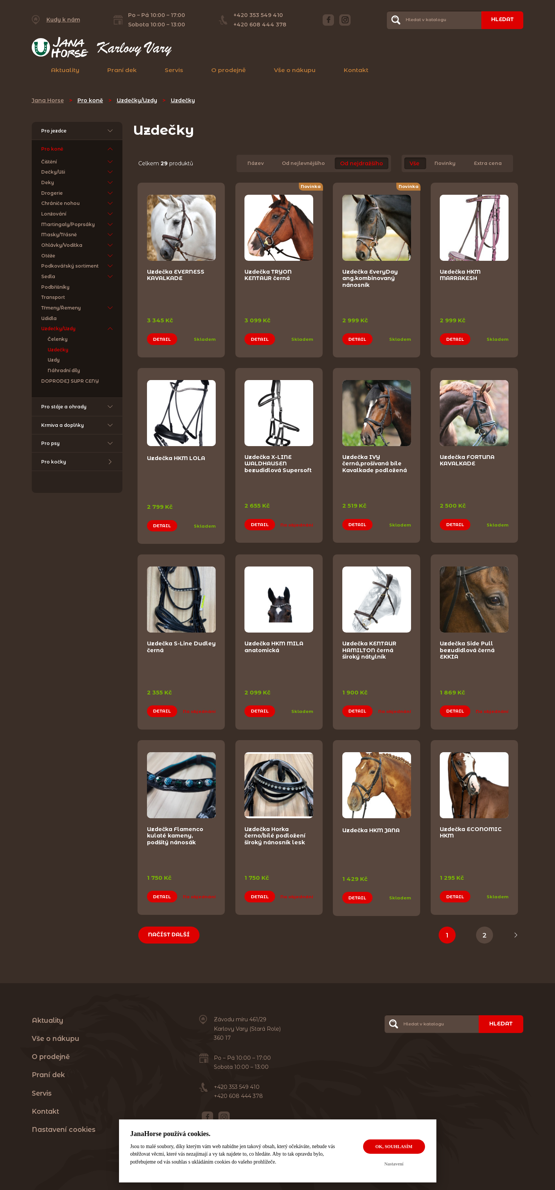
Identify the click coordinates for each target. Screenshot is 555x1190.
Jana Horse (48, 100)
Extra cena (488, 163)
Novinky (445, 163)
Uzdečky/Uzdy (137, 100)
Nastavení (393, 1164)
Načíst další (170, 928)
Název (255, 163)
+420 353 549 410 (257, 15)
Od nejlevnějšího (303, 163)
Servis (174, 70)
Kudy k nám (63, 19)
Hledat (501, 19)
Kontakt (356, 70)
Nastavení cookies (64, 1123)
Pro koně (90, 100)
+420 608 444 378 (258, 24)
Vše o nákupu (294, 70)
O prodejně (228, 70)
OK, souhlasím (393, 1146)
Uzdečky (183, 100)
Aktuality (65, 70)
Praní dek (122, 70)
